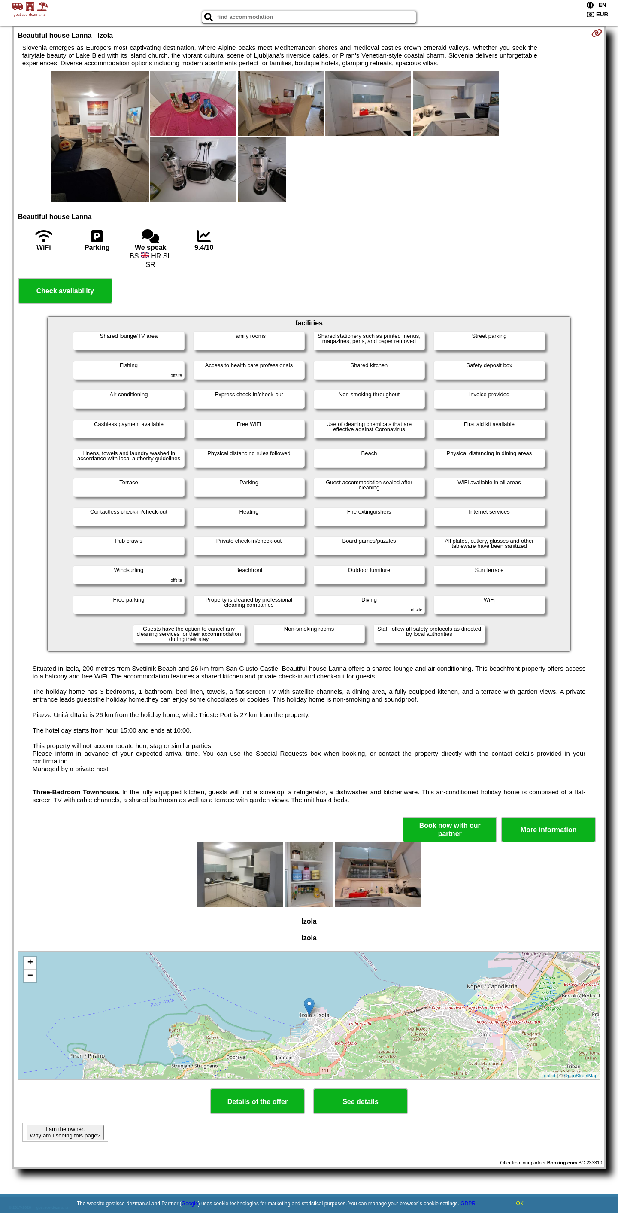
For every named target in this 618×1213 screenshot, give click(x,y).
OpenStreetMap (581, 1075)
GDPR (468, 1204)
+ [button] (30, 963)
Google (190, 1204)
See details (360, 1101)
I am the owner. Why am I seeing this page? (65, 1132)
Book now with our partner (450, 829)
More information (549, 829)
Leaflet (548, 1075)
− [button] (30, 976)
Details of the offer (257, 1101)
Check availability (65, 291)
